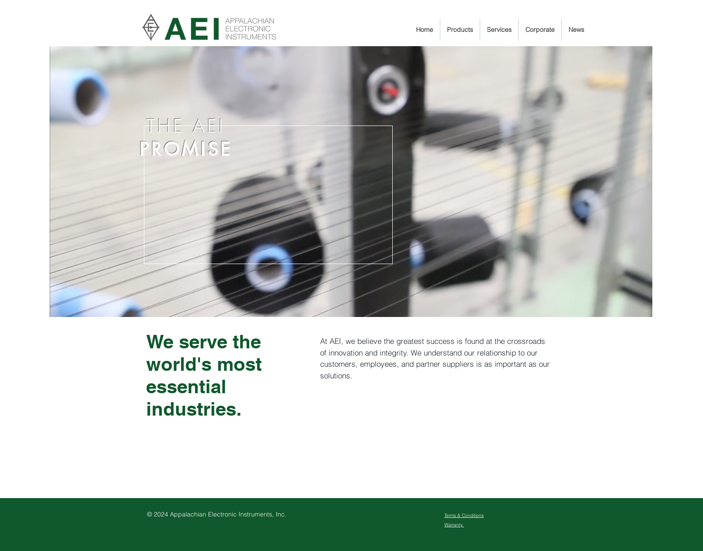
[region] (350, 181)
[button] (460, 29)
